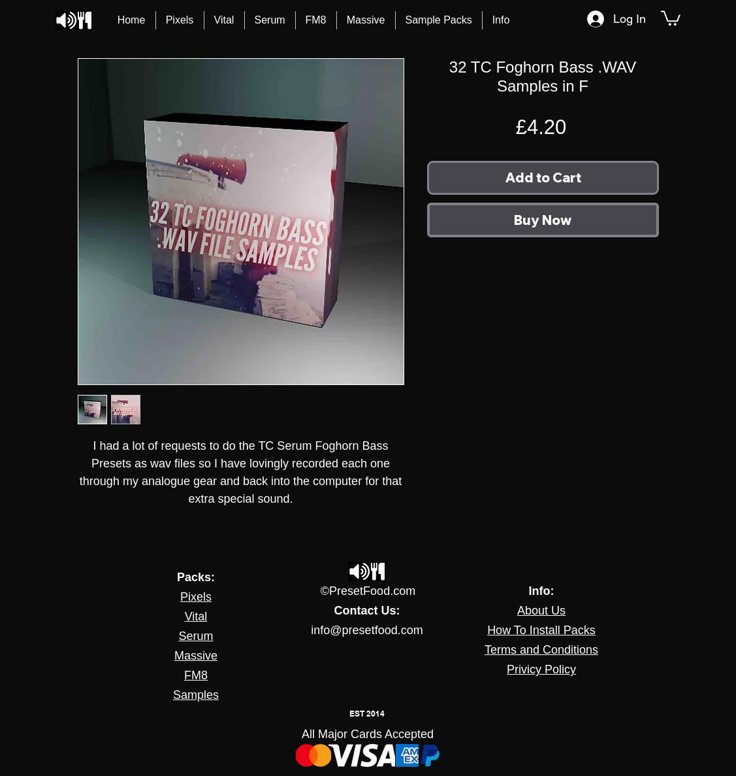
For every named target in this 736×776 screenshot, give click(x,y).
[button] (501, 20)
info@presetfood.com (367, 630)
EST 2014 (367, 713)
